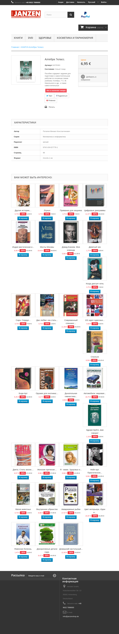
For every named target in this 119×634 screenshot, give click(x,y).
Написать (81, 2)
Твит (49, 96)
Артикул (48, 65)
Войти (104, 2)
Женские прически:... (47, 469)
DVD (30, 37)
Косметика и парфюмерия (75, 37)
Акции (60, 2)
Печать (52, 107)
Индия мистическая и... (23, 247)
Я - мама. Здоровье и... (71, 469)
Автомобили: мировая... (95, 393)
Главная (15, 47)
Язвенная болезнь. (23, 549)
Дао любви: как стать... (47, 320)
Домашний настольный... (71, 549)
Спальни (95, 357)
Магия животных (23, 509)
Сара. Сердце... (23, 320)
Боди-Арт (23, 393)
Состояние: (49, 69)
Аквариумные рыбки (70, 509)
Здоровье (45, 37)
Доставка (70, 2)
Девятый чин (95, 247)
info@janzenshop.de (71, 616)
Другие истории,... (23, 210)
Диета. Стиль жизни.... (23, 469)
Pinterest (50, 100)
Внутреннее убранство (47, 509)
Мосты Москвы (47, 247)
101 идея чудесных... (95, 320)
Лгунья (47, 210)
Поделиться (61, 96)
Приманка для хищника (71, 210)
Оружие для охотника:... (47, 393)
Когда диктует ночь (95, 283)
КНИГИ (18, 37)
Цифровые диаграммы (94, 210)
